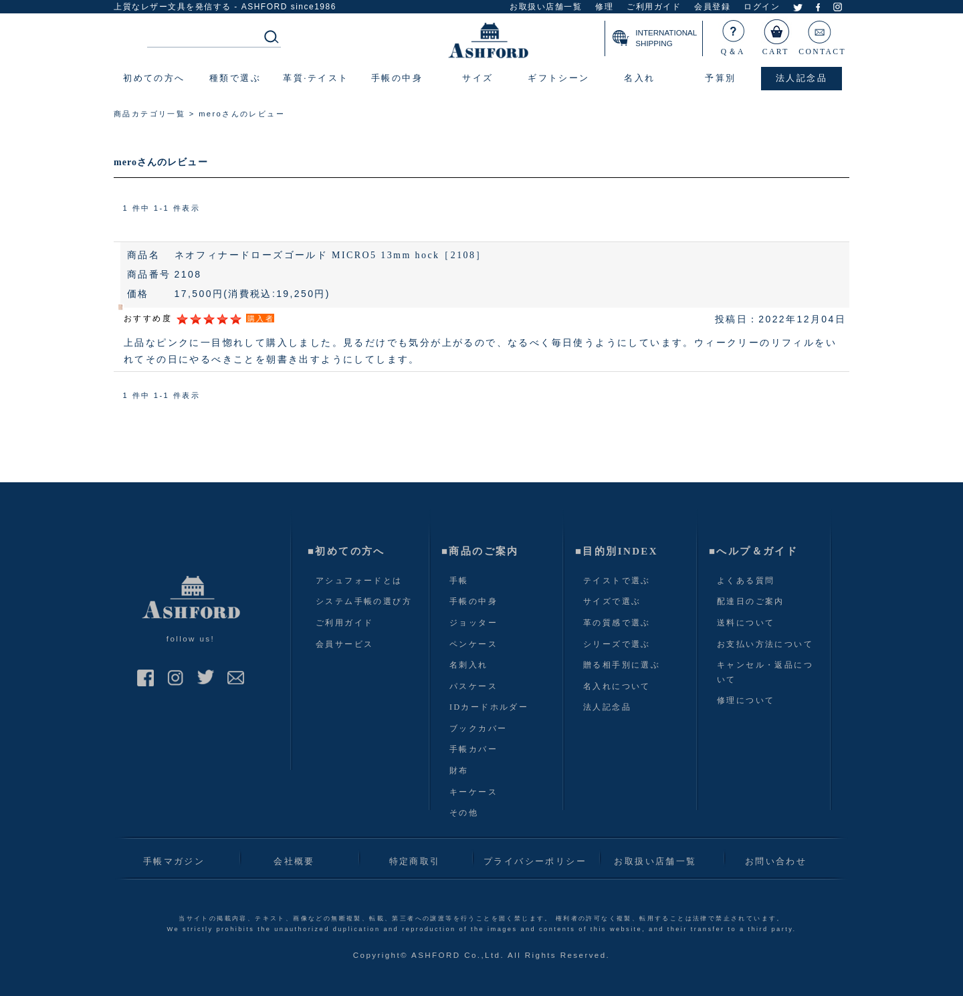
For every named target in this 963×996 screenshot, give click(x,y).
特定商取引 (415, 861)
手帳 (459, 580)
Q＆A (733, 34)
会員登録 (712, 7)
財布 (459, 770)
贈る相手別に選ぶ (621, 665)
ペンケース (473, 644)
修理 (604, 7)
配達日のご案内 (750, 601)
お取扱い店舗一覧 (546, 7)
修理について (745, 700)
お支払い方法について (765, 644)
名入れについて (617, 686)
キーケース (473, 792)
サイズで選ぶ (612, 601)
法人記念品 (607, 707)
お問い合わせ (776, 861)
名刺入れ (468, 665)
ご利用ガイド (654, 7)
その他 (463, 812)
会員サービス (344, 644)
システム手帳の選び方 (364, 601)
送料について (745, 622)
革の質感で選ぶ (617, 622)
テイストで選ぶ (617, 580)
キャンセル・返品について (765, 672)
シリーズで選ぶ (617, 644)
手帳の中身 (473, 601)
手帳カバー (473, 749)
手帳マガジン (174, 861)
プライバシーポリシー (535, 861)
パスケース (473, 686)
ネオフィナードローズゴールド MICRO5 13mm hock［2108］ (331, 255)
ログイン (762, 7)
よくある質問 (745, 580)
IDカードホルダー (488, 707)
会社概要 (294, 861)
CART (776, 34)
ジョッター (473, 622)
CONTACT (822, 34)
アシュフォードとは (359, 580)
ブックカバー (478, 728)
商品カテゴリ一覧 (149, 114)
